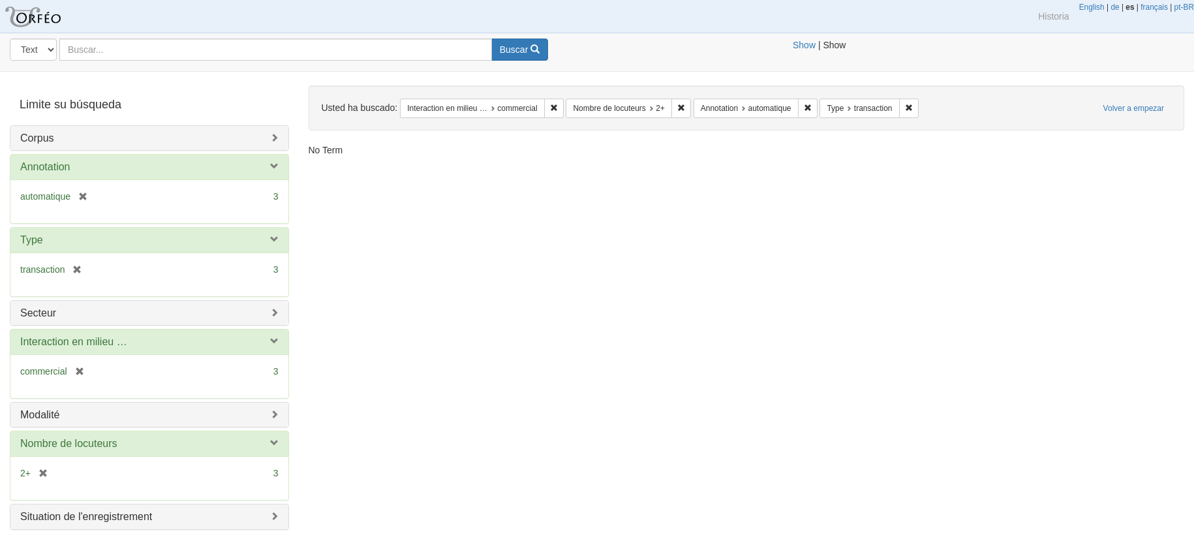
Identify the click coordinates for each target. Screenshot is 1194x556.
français (1154, 7)
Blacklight (49, 16)
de (1114, 7)
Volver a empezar (1133, 108)
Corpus (37, 138)
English (1092, 7)
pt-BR (1184, 7)
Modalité (39, 414)
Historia (1053, 16)
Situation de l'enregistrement (86, 516)
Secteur (38, 312)
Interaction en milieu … (73, 341)
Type (31, 239)
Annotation (45, 166)
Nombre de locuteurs (68, 443)
